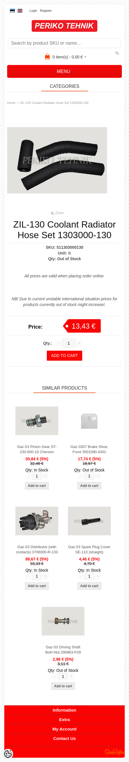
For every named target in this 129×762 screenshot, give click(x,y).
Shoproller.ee (115, 752)
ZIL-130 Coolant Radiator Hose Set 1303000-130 (54, 102)
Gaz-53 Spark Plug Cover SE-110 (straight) (89, 549)
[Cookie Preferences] (8, 754)
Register (46, 10)
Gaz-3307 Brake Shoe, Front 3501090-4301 (89, 449)
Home (11, 102)
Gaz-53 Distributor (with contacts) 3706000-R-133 (37, 549)
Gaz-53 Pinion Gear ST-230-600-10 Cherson (37, 449)
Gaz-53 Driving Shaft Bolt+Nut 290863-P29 (63, 649)
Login (33, 10)
